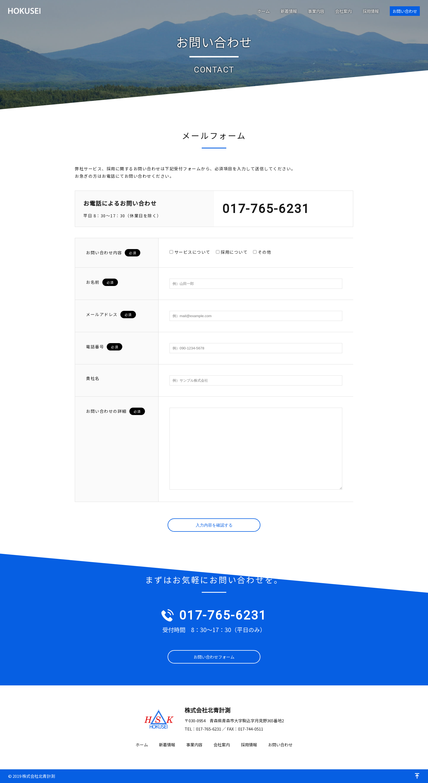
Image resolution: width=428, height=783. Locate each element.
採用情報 (370, 11)
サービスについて (190, 252)
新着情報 (289, 11)
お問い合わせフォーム (214, 657)
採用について (232, 252)
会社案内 (343, 11)
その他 (262, 252)
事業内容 (316, 11)
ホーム (263, 11)
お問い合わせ (405, 11)
